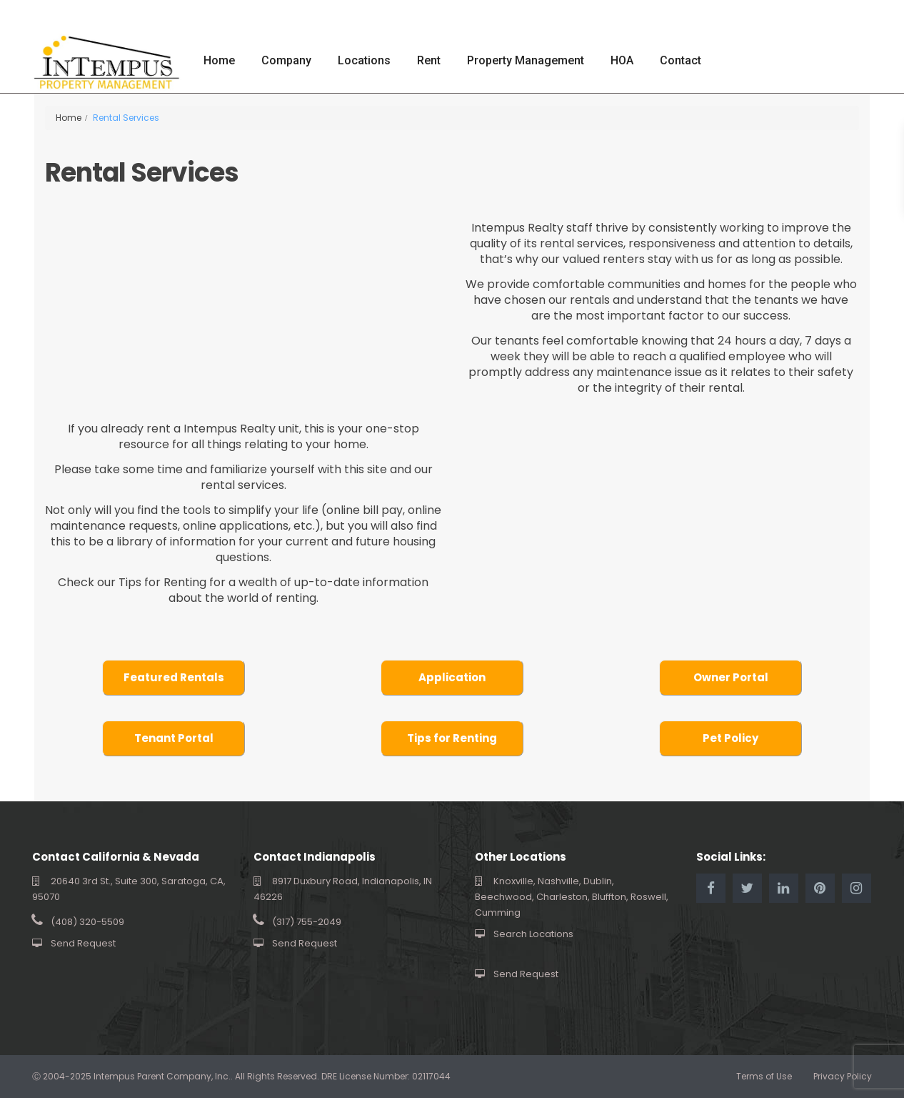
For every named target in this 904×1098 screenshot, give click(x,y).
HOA (622, 60)
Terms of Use (764, 1076)
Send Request (83, 943)
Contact (680, 60)
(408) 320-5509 (87, 922)
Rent (429, 60)
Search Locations (533, 934)
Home (219, 60)
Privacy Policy (842, 1076)
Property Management (525, 60)
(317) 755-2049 (306, 922)
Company (286, 60)
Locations (364, 60)
